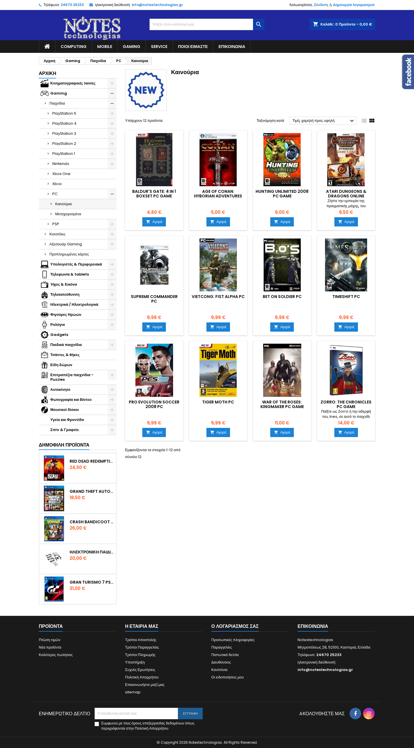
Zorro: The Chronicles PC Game (346, 404)
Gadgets (59, 334)
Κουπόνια (219, 669)
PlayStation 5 (64, 113)
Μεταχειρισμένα (68, 214)
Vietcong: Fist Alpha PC (218, 296)
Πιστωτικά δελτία (225, 654)
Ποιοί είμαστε (193, 46)
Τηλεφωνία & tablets (69, 274)
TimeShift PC (346, 296)
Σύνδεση (321, 4)
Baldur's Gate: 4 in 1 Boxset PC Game (154, 194)
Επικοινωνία (231, 46)
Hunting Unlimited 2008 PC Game (282, 194)
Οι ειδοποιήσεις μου (227, 677)
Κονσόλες (57, 234)
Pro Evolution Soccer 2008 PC (154, 404)
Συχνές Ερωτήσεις (140, 669)
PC (54, 194)
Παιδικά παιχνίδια (66, 344)
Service (159, 46)
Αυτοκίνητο (60, 389)
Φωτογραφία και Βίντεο (70, 399)
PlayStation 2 (64, 143)
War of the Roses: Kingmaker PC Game (282, 404)
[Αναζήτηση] (207, 24)
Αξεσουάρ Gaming (65, 244)
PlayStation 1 (63, 153)
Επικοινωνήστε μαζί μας (144, 684)
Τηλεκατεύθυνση (64, 294)
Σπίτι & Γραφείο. (64, 429)
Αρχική (47, 73)
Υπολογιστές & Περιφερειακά (76, 264)
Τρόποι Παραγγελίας (142, 647)
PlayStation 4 (64, 123)
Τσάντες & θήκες (65, 354)
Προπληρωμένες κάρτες (69, 254)
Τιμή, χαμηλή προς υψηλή (323, 121)
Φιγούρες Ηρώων (65, 314)
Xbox (57, 183)
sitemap (133, 692)
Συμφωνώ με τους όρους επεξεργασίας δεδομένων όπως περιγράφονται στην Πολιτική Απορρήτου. (147, 726)
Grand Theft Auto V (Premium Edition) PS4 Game (92, 491)
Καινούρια (63, 204)
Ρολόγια (57, 324)
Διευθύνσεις (221, 662)
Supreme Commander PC (154, 299)
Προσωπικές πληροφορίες (233, 640)
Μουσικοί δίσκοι (64, 409)
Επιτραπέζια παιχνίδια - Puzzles (71, 377)
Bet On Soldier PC (282, 296)
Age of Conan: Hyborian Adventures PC (218, 196)
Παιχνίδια (57, 103)
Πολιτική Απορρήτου (142, 677)
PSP (55, 224)
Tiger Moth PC (218, 402)
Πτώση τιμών (49, 640)
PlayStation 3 (64, 133)
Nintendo (60, 163)
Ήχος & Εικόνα (63, 284)
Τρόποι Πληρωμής (140, 654)
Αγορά (154, 221)
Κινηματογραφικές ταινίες (72, 83)
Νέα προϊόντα (50, 647)
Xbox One (61, 173)
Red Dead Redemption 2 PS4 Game (92, 461)
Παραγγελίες (221, 647)
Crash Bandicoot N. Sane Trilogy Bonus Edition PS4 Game (92, 522)
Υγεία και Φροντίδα (67, 419)
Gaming (131, 46)
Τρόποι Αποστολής (140, 640)
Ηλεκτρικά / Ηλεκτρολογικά (74, 304)
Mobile (104, 46)
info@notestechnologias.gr (157, 4)
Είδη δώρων (61, 365)
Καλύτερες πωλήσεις (56, 654)
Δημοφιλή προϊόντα (64, 445)
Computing (74, 46)
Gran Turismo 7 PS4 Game (92, 582)
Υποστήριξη (135, 662)
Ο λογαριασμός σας (235, 626)
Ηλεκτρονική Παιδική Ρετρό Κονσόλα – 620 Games (92, 552)
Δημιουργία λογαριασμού (354, 4)
